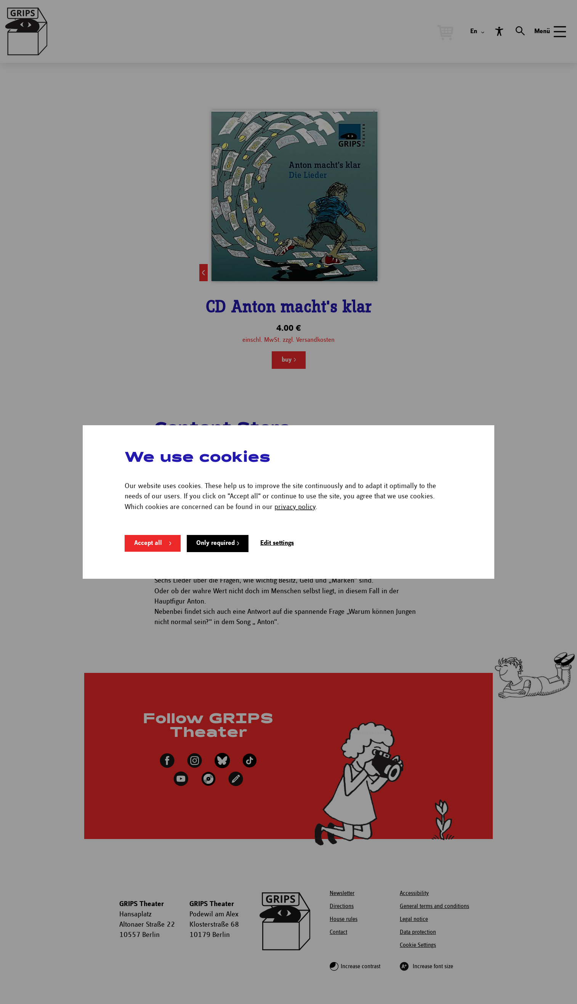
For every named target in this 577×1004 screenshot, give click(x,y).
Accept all (148, 543)
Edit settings (277, 543)
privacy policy (295, 507)
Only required (215, 543)
